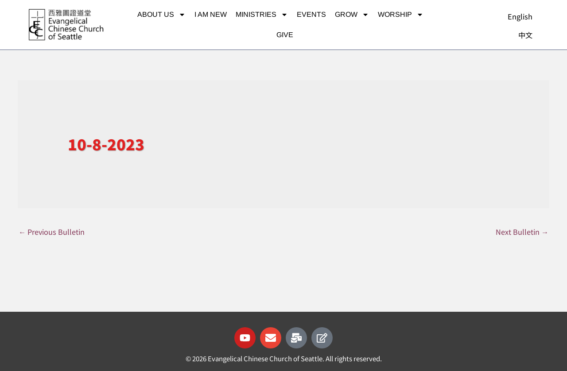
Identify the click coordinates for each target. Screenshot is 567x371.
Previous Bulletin (53, 231)
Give (284, 34)
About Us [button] (161, 15)
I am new (210, 14)
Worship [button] (400, 15)
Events (311, 14)
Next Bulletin (521, 231)
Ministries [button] (262, 15)
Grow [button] (352, 15)
